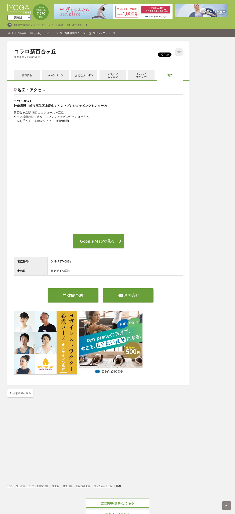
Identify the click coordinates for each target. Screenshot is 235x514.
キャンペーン (55, 75)
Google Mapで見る (97, 241)
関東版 (55, 486)
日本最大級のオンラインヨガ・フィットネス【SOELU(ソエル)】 (49, 24)
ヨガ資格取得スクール (72, 33)
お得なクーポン (43, 33)
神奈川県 (67, 486)
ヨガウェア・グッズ (104, 33)
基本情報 (27, 75)
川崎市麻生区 (83, 486)
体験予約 (73, 295)
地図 (170, 75)
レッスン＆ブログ (113, 75)
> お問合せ (128, 295)
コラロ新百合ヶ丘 (103, 486)
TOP (9, 486)
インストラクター (141, 75)
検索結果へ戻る (21, 393)
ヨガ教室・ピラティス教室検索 (32, 486)
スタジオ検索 (18, 33)
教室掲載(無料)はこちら (117, 503)
